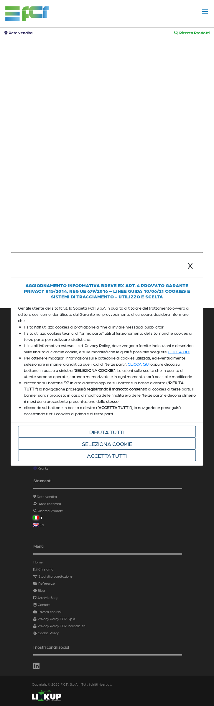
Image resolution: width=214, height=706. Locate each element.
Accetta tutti (107, 455)
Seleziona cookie (107, 443)
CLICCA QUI (179, 351)
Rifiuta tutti (106, 431)
